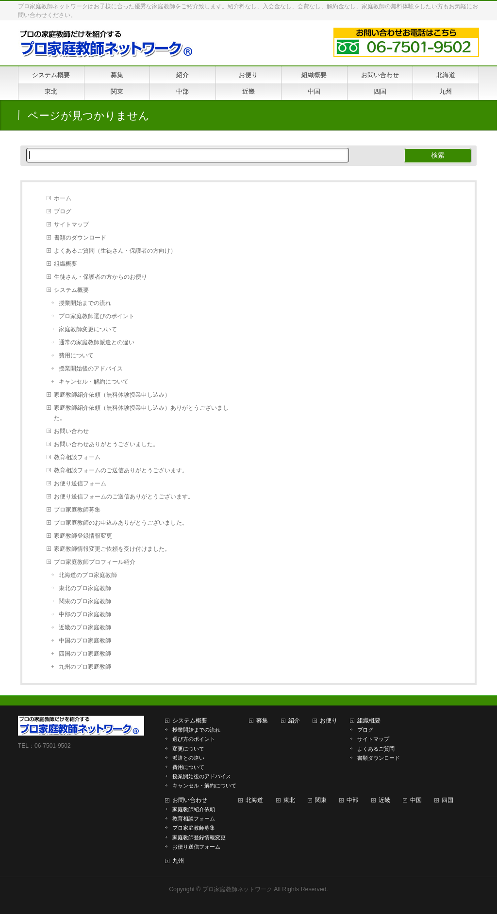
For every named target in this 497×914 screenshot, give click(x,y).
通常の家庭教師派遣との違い (96, 342)
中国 (416, 800)
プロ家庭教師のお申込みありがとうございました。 (121, 522)
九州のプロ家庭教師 (85, 666)
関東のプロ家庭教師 (85, 601)
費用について (76, 355)
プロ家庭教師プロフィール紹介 (94, 562)
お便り (328, 720)
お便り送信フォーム (80, 483)
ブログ (62, 211)
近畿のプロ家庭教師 (85, 627)
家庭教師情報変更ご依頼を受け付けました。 (112, 548)
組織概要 (65, 263)
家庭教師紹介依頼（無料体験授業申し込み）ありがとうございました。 (141, 412)
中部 (352, 800)
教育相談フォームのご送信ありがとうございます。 (121, 470)
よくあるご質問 (376, 749)
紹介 (294, 720)
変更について (188, 749)
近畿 (384, 800)
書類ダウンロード (378, 758)
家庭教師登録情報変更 (83, 535)
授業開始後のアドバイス (91, 368)
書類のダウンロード (80, 237)
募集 (262, 720)
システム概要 (71, 290)
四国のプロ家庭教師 (85, 653)
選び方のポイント (193, 739)
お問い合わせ (71, 431)
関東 (321, 800)
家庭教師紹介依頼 (193, 809)
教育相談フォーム (77, 457)
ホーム (62, 198)
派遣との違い (188, 758)
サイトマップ (71, 224)
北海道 (254, 800)
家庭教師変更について (88, 329)
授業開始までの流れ (85, 303)
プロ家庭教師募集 (77, 509)
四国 (447, 800)
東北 (289, 800)
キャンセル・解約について (94, 381)
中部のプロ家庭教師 (85, 614)
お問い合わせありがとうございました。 (106, 444)
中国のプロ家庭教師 (85, 640)
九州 (178, 860)
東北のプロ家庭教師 (85, 588)
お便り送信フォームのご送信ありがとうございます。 (124, 496)
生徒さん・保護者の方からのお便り (100, 276)
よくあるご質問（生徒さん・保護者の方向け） (115, 250)
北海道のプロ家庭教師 (88, 575)
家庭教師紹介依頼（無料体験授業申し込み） (112, 394)
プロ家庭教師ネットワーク (237, 889)
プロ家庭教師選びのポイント (96, 316)
